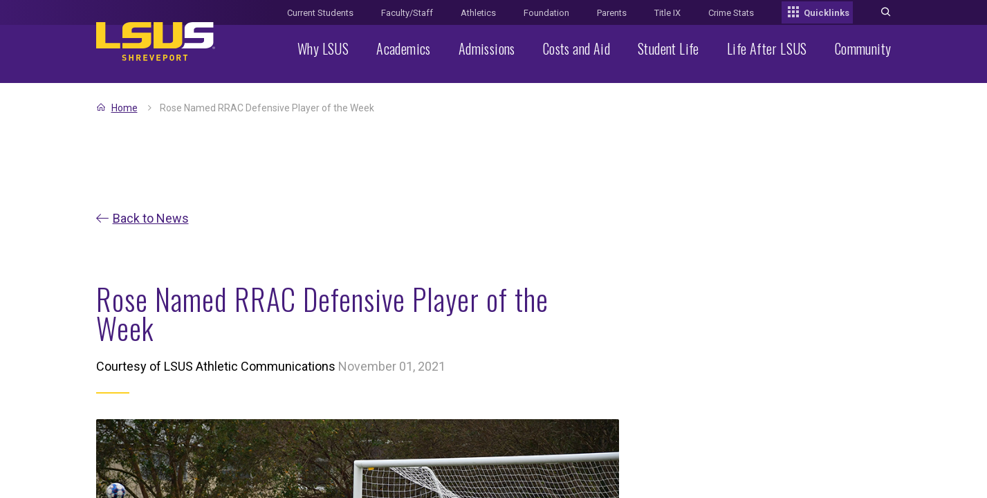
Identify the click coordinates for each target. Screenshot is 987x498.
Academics (403, 48)
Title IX (667, 13)
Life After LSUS (767, 48)
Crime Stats (731, 13)
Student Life (668, 48)
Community (863, 48)
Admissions (487, 48)
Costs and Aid (576, 48)
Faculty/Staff (407, 13)
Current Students (320, 13)
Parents (612, 13)
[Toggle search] (886, 13)
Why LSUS (323, 48)
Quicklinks (817, 13)
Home (124, 107)
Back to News (151, 218)
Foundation (546, 13)
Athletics (478, 13)
